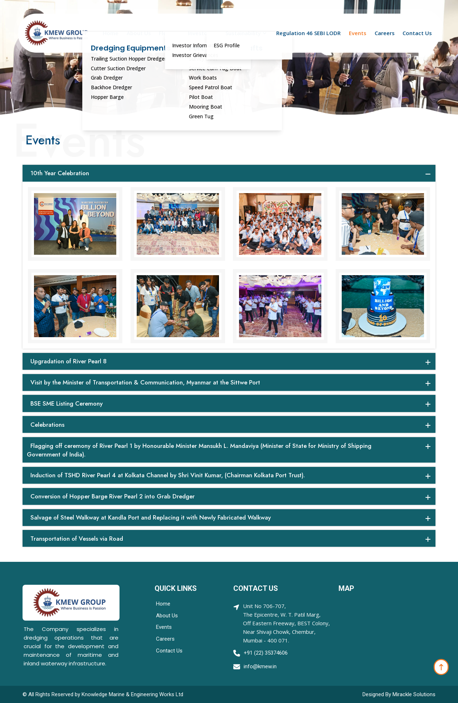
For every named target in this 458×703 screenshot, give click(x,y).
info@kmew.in (260, 666)
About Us (139, 33)
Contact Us (417, 33)
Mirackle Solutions (414, 694)
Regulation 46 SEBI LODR (308, 33)
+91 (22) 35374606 (266, 653)
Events (357, 33)
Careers (385, 33)
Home (110, 33)
